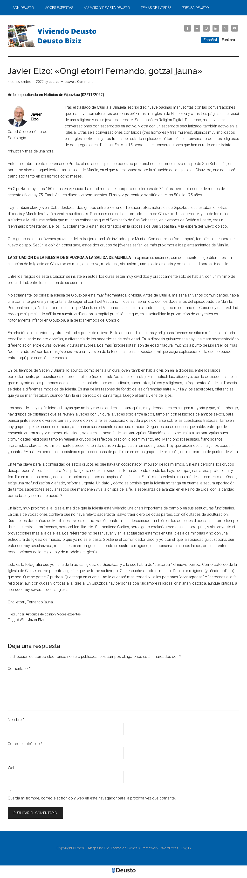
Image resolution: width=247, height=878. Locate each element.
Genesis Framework (142, 848)
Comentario (19, 668)
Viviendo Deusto (53, 36)
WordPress (169, 848)
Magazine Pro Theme (104, 848)
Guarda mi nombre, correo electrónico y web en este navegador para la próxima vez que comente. (92, 798)
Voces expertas (69, 614)
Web (11, 768)
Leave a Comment (79, 82)
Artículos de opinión (41, 614)
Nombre (16, 719)
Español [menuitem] (210, 40)
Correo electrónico (25, 743)
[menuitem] (210, 40)
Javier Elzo (36, 620)
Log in (186, 848)
